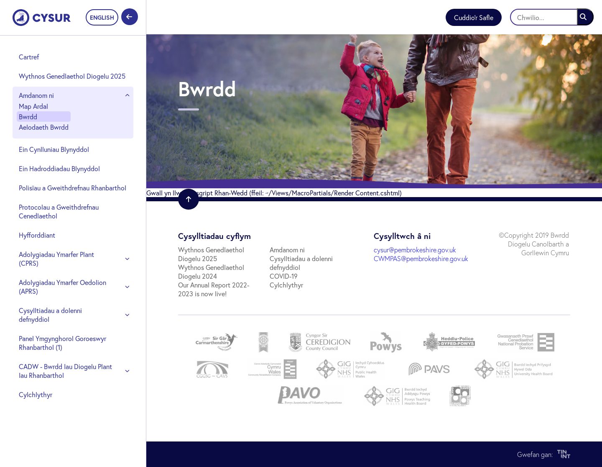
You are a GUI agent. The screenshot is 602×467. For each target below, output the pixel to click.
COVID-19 (284, 276)
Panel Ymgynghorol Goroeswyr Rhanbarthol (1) (62, 343)
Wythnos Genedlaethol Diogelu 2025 (72, 76)
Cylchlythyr (35, 394)
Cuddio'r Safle (473, 17)
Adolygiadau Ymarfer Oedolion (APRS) (62, 286)
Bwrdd (28, 116)
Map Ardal (33, 106)
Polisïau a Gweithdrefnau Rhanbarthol (72, 187)
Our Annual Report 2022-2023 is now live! (213, 289)
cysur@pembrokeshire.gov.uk (415, 249)
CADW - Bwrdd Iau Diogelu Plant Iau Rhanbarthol (65, 371)
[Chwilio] (552, 17)
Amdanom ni (36, 95)
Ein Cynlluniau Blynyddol (54, 149)
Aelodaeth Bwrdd (44, 127)
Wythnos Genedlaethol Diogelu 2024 (211, 271)
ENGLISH (102, 17)
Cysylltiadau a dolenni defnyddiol (50, 314)
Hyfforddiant (37, 235)
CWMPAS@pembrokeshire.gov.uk (421, 258)
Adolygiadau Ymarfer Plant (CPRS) (56, 258)
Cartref (29, 56)
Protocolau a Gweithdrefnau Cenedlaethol (59, 211)
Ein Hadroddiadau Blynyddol (59, 168)
